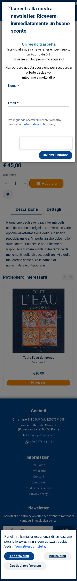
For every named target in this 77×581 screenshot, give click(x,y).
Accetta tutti (19, 556)
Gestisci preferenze (25, 566)
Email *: (13, 103)
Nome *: (14, 86)
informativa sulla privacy (39, 124)
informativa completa (28, 546)
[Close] (9, 7)
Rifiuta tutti (57, 556)
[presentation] (46, 143)
